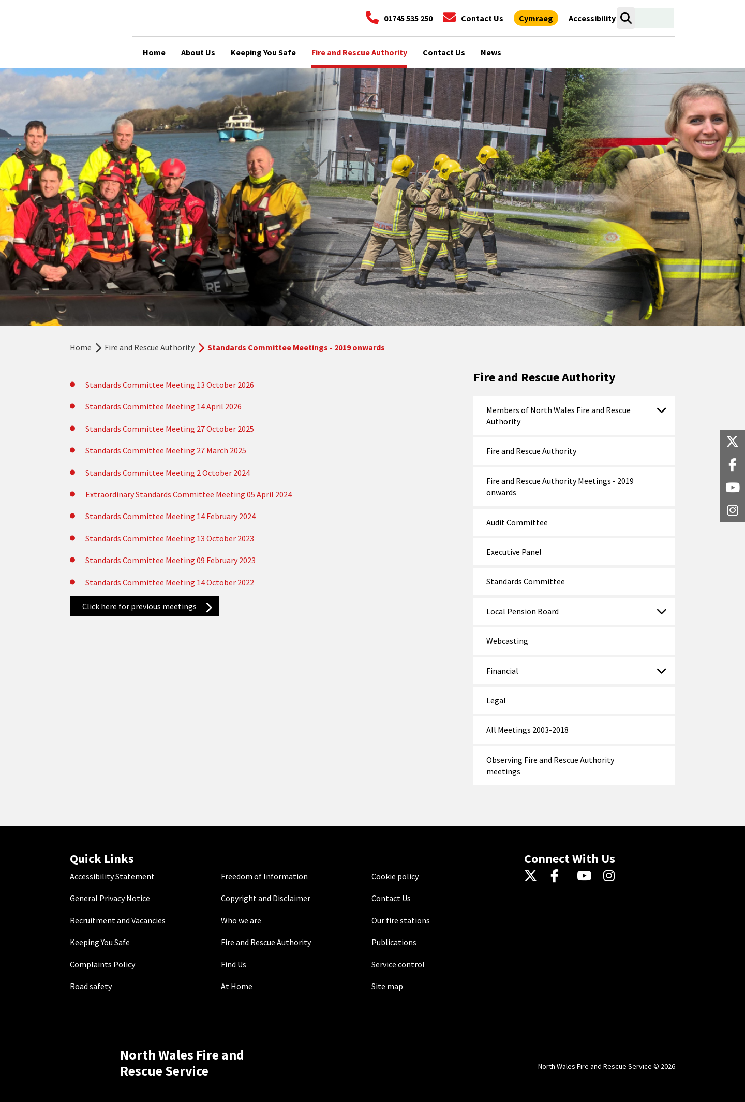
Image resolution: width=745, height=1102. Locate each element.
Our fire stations (400, 920)
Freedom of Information (264, 876)
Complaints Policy (102, 964)
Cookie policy (395, 876)
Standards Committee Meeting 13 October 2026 (169, 384)
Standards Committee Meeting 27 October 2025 (169, 428)
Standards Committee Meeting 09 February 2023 (170, 560)
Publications (393, 942)
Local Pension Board (522, 611)
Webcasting (507, 641)
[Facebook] (559, 876)
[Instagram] (612, 876)
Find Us (233, 964)
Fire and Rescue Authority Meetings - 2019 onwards (560, 486)
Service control (398, 964)
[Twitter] (533, 876)
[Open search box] (626, 18)
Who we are (241, 920)
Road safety (91, 986)
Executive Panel (514, 552)
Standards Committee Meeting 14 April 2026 (163, 406)
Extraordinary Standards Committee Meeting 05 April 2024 (188, 494)
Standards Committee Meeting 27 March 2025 (165, 450)
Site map (387, 986)
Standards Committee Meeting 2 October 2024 (167, 472)
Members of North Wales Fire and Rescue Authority (558, 416)
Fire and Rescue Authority (150, 347)
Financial (502, 671)
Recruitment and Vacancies (118, 920)
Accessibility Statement (112, 876)
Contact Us (391, 898)
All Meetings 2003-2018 (527, 730)
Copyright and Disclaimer (265, 898)
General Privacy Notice (110, 898)
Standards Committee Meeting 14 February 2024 (170, 516)
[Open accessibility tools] (592, 18)
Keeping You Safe (100, 942)
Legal (496, 700)
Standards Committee (525, 581)
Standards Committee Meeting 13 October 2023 (169, 538)
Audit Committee (517, 522)
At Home (236, 986)
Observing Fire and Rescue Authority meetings (550, 765)
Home (81, 347)
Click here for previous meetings (139, 606)
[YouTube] (586, 876)
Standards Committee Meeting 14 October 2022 (169, 582)
